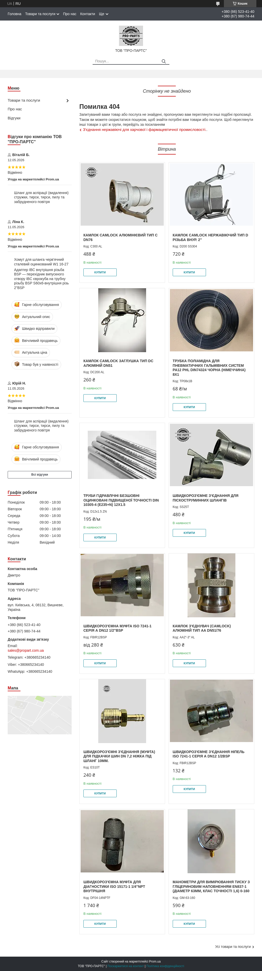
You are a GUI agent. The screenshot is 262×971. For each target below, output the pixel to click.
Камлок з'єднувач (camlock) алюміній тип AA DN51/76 (202, 628)
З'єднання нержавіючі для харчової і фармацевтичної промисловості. (144, 129)
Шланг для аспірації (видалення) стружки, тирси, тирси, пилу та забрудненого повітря (41, 197)
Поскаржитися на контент (125, 966)
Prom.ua (155, 961)
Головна (14, 14)
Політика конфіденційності (165, 966)
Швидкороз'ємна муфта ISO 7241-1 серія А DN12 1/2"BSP (117, 628)
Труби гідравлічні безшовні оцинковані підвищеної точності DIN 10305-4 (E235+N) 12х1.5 (121, 500)
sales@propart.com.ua (26, 650)
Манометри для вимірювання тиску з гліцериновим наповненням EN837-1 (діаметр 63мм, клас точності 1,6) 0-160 (211, 886)
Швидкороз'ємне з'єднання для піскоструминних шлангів (205, 498)
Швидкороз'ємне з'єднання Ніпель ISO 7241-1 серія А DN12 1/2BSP (208, 754)
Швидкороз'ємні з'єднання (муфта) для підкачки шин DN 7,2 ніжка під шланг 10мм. (119, 756)
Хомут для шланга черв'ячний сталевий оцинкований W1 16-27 (41, 261)
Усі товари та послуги (233, 947)
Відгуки (14, 118)
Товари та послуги (40, 14)
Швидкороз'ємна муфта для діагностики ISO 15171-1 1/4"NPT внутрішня (114, 886)
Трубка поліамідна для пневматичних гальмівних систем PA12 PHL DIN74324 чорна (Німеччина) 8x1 (209, 368)
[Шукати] (163, 61)
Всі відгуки (39, 474)
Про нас (69, 14)
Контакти (87, 14)
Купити (100, 272)
